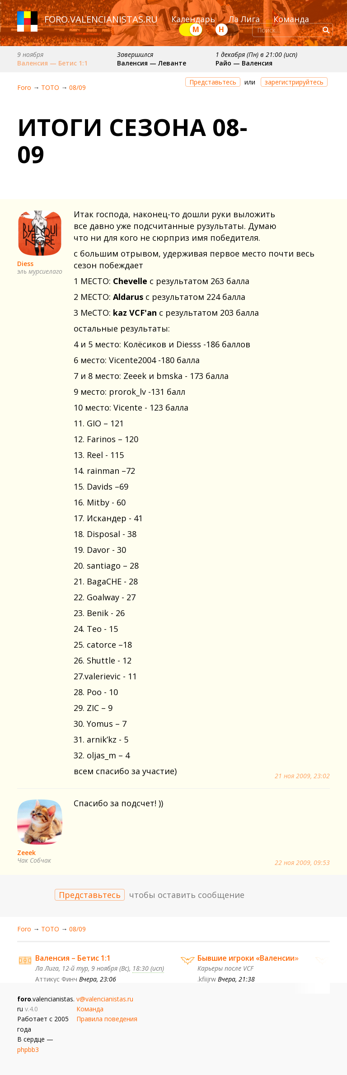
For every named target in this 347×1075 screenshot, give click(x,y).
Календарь (193, 19)
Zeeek (26, 852)
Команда (291, 19)
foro (56, 19)
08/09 (77, 87)
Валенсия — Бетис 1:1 (52, 63)
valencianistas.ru (114, 19)
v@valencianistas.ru (104, 999)
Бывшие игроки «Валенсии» (248, 958)
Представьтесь (212, 82)
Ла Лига (244, 19)
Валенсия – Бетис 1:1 (73, 958)
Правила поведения (106, 1018)
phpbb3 (28, 1049)
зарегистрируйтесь (294, 82)
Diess (25, 263)
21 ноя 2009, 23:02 (302, 776)
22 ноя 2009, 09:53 (302, 863)
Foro (24, 87)
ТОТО (50, 87)
